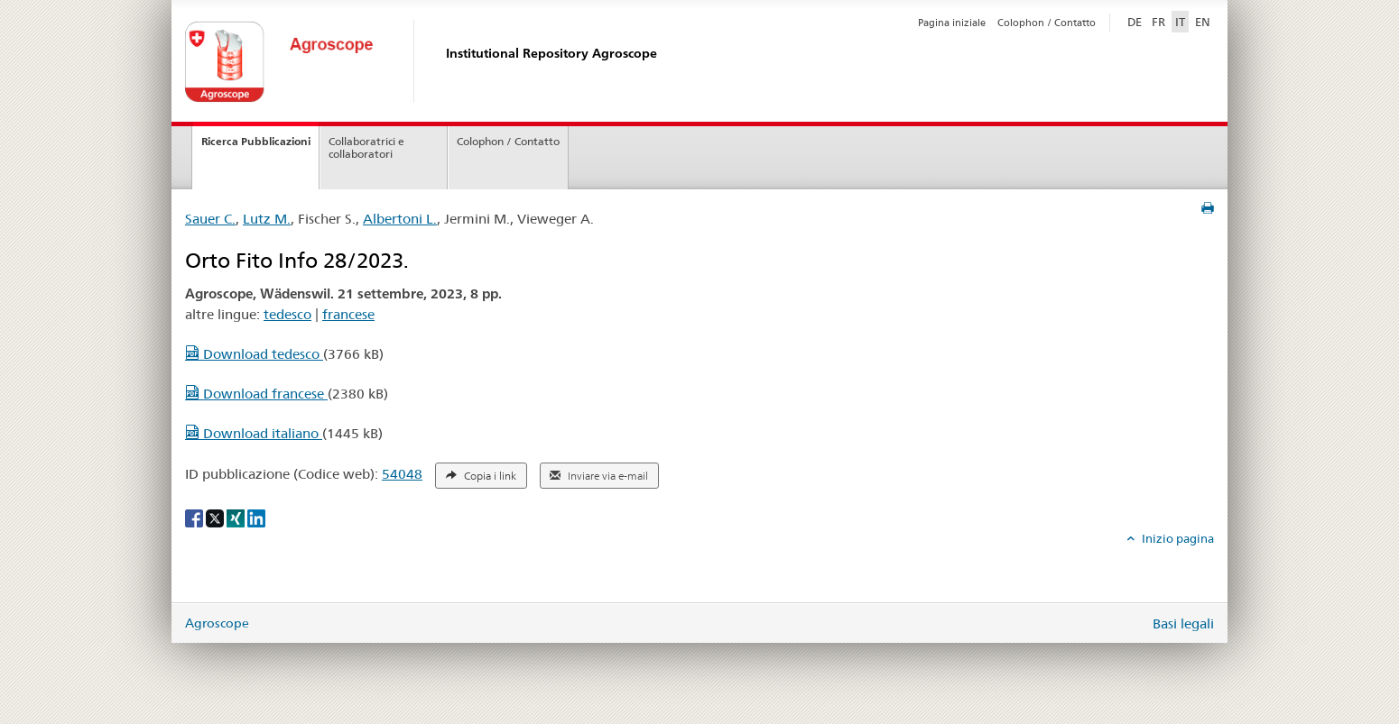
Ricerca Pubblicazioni (255, 141)
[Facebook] (195, 517)
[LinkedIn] (256, 517)
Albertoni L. (400, 218)
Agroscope (217, 623)
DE (1136, 21)
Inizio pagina (1176, 538)
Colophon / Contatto (1046, 22)
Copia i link (481, 476)
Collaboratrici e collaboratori (366, 147)
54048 (402, 473)
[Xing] (237, 517)
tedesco (287, 314)
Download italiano (253, 433)
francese (348, 314)
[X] (216, 517)
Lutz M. (267, 218)
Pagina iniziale (952, 22)
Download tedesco (254, 353)
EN (1202, 21)
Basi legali (1183, 623)
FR (1158, 21)
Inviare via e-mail (599, 476)
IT (1180, 21)
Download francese (256, 393)
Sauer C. (210, 218)
